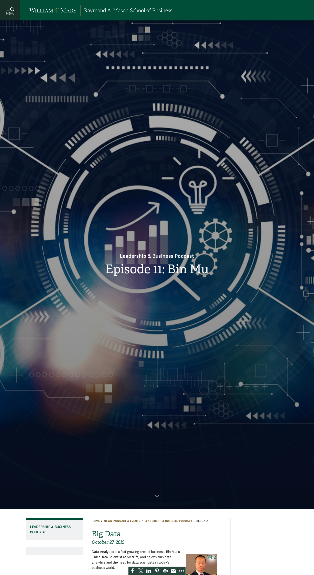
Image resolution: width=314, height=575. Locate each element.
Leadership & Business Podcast (157, 256)
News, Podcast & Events (122, 521)
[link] (132, 571)
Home (96, 521)
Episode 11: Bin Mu (157, 269)
